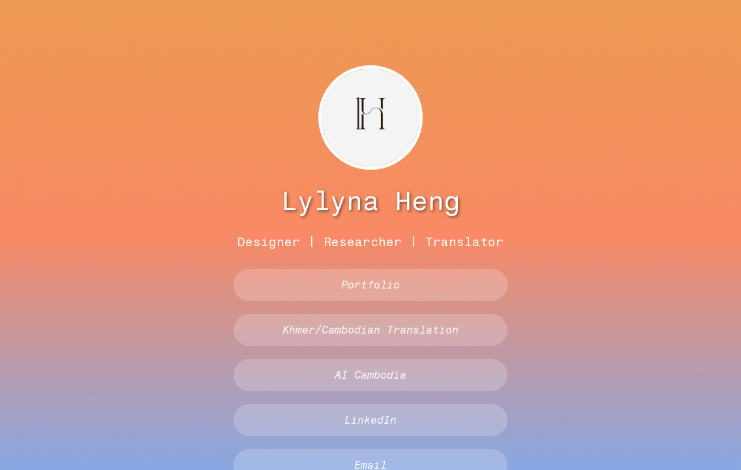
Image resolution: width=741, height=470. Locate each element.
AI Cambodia (370, 375)
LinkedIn (370, 420)
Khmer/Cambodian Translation (370, 330)
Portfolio (370, 285)
